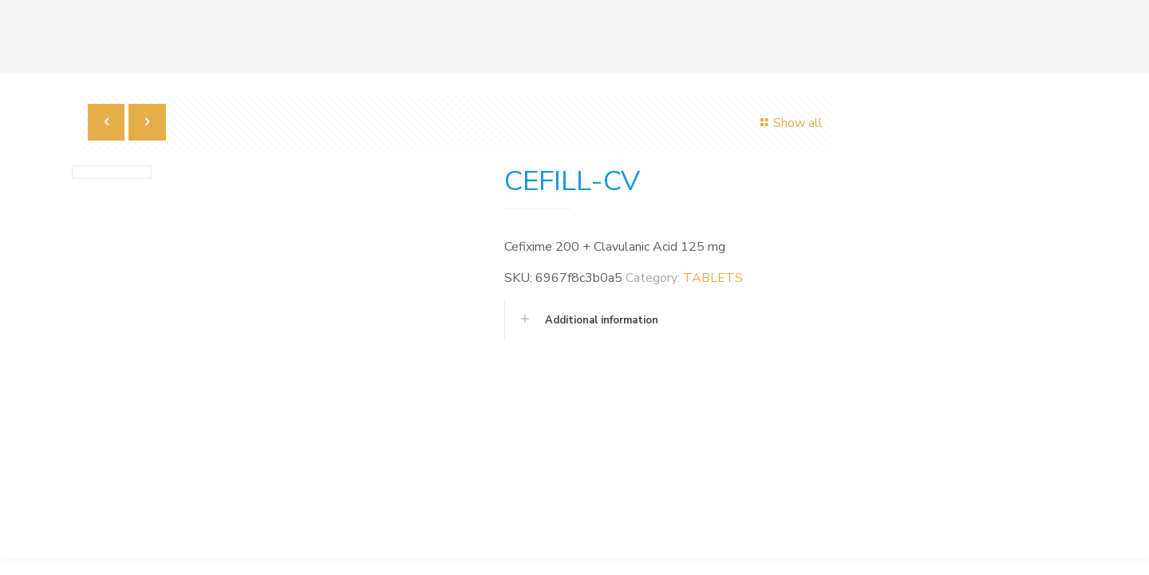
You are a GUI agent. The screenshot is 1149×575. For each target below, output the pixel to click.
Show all (789, 123)
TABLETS (713, 278)
